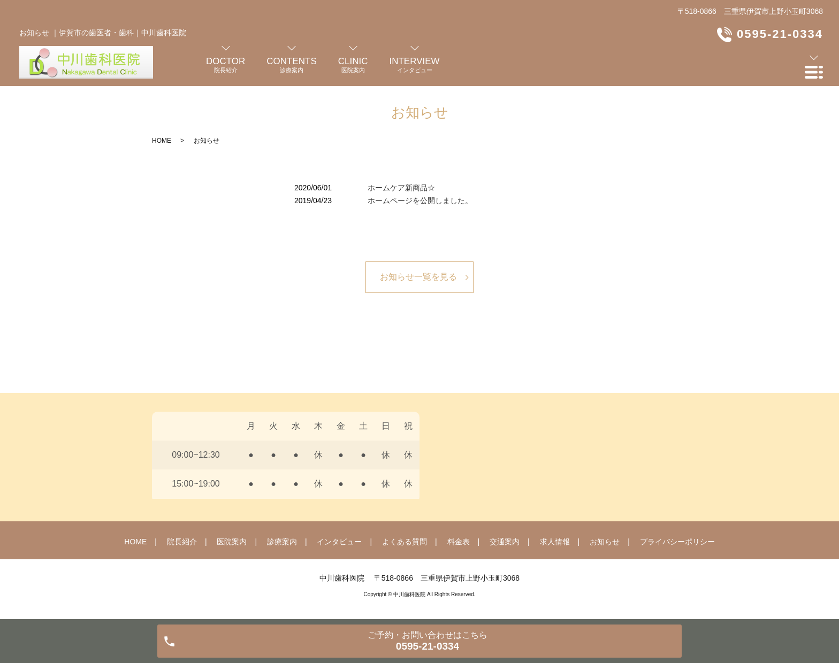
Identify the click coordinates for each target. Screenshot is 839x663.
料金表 (458, 541)
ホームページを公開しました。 (420, 200)
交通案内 (505, 541)
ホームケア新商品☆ (401, 187)
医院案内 (232, 541)
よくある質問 (404, 541)
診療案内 (282, 541)
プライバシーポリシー (677, 541)
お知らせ (605, 541)
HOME (161, 140)
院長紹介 (182, 541)
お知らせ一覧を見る (418, 276)
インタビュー (339, 541)
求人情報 (555, 541)
